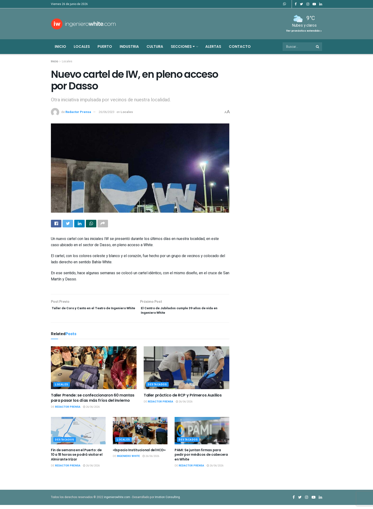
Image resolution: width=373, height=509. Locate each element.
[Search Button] (318, 46)
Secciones (183, 46)
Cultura (155, 46)
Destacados (157, 388)
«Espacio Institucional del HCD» (139, 453)
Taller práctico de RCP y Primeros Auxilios (183, 399)
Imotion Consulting (167, 501)
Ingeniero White (128, 460)
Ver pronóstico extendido (304, 31)
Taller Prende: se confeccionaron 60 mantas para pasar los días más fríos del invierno (92, 401)
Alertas (213, 46)
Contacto (240, 46)
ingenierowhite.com (117, 501)
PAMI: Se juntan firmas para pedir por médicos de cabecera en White (201, 458)
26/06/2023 (106, 112)
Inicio (60, 46)
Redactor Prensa (78, 112)
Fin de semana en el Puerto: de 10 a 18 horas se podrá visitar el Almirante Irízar (77, 458)
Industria (129, 46)
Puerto (105, 46)
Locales (82, 46)
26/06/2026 (91, 411)
